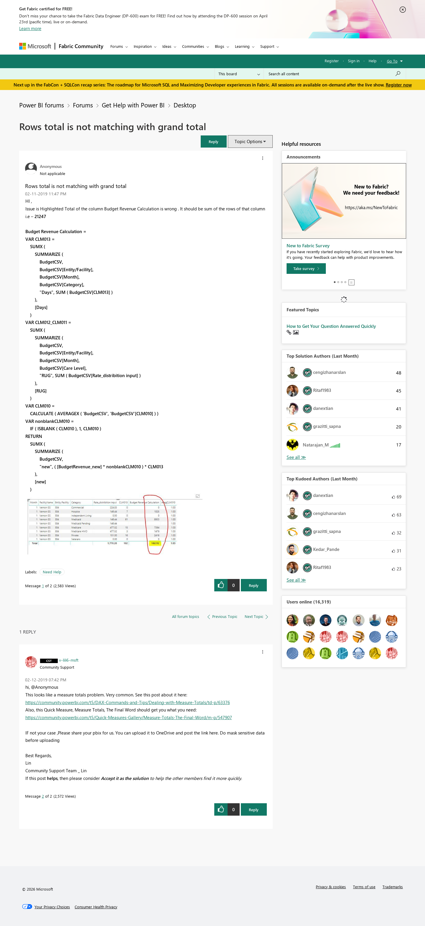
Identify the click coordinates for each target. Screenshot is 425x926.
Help (373, 60)
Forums (116, 46)
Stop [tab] (351, 282)
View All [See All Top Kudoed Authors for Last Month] (296, 580)
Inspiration (143, 46)
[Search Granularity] (239, 73)
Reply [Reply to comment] (254, 809)
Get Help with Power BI (133, 105)
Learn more (30, 28)
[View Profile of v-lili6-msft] (69, 660)
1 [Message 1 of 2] (43, 585)
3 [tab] (342, 282)
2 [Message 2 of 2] (43, 796)
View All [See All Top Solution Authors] (296, 457)
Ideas (166, 46)
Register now (399, 85)
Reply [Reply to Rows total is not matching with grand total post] (254, 585)
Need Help (52, 572)
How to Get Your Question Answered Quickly (331, 326)
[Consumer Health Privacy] (96, 907)
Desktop (185, 105)
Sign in (353, 60)
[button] (214, 141)
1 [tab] (335, 282)
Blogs (219, 46)
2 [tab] (338, 282)
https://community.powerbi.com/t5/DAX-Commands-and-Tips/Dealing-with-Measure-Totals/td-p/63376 (127, 702)
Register (332, 60)
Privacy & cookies (331, 886)
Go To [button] (392, 60)
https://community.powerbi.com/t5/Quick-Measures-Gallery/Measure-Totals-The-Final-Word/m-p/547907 (128, 717)
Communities (193, 46)
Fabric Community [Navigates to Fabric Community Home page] (81, 46)
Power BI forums (41, 105)
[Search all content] (335, 73)
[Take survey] (306, 268)
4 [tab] (345, 282)
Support (267, 46)
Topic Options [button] (248, 141)
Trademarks (392, 886)
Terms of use (364, 886)
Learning (242, 46)
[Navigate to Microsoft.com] (35, 46)
